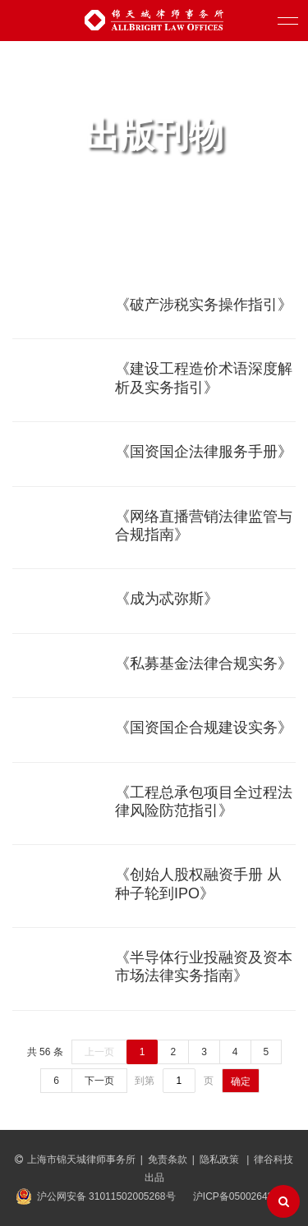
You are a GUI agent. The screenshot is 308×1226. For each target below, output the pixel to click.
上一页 (99, 1052)
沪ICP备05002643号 (238, 1196)
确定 (241, 1081)
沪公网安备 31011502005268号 (106, 1196)
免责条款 (167, 1159)
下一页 (99, 1080)
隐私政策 (220, 1159)
